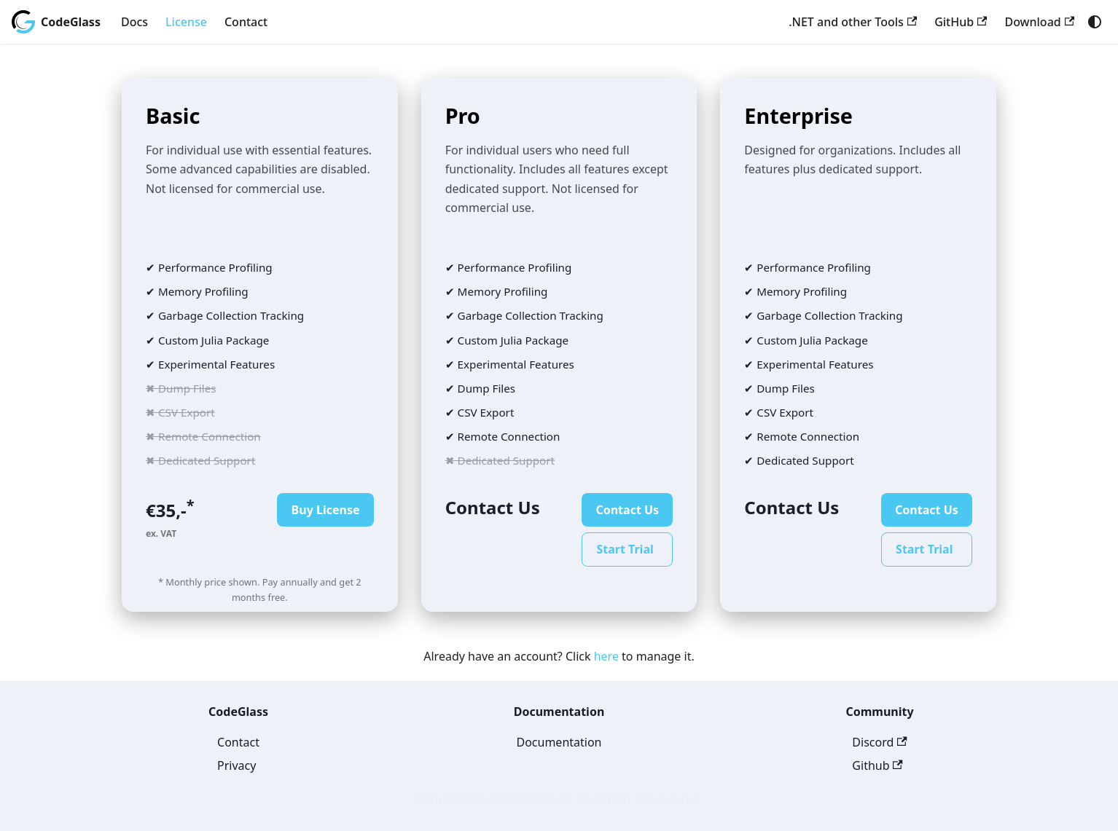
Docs (134, 22)
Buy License (326, 510)
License (186, 22)
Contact (245, 22)
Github (877, 765)
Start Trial (624, 549)
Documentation (558, 742)
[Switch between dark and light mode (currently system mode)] (1094, 22)
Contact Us (627, 510)
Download (1039, 22)
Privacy (236, 765)
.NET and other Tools (853, 22)
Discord (879, 742)
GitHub (960, 22)
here (606, 656)
